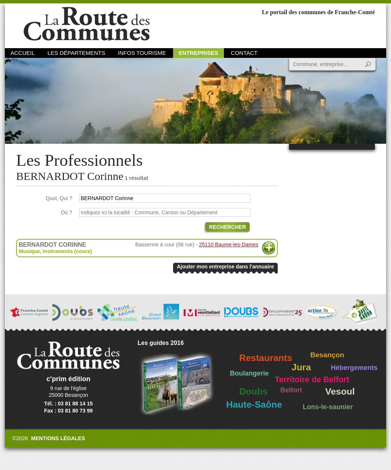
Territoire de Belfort (312, 379)
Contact (244, 53)
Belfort (291, 390)
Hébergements (354, 367)
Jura (301, 367)
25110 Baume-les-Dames (228, 245)
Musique (29, 251)
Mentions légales (58, 438)
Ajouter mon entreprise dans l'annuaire (225, 267)
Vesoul (340, 391)
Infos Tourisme (142, 53)
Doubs (253, 391)
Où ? (66, 212)
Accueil (22, 53)
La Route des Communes (86, 24)
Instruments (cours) (67, 251)
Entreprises (198, 53)
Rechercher (227, 227)
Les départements (76, 53)
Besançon (327, 355)
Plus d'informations (268, 248)
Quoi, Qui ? (59, 198)
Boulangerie (249, 373)
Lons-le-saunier (328, 407)
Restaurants (265, 358)
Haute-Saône (254, 404)
